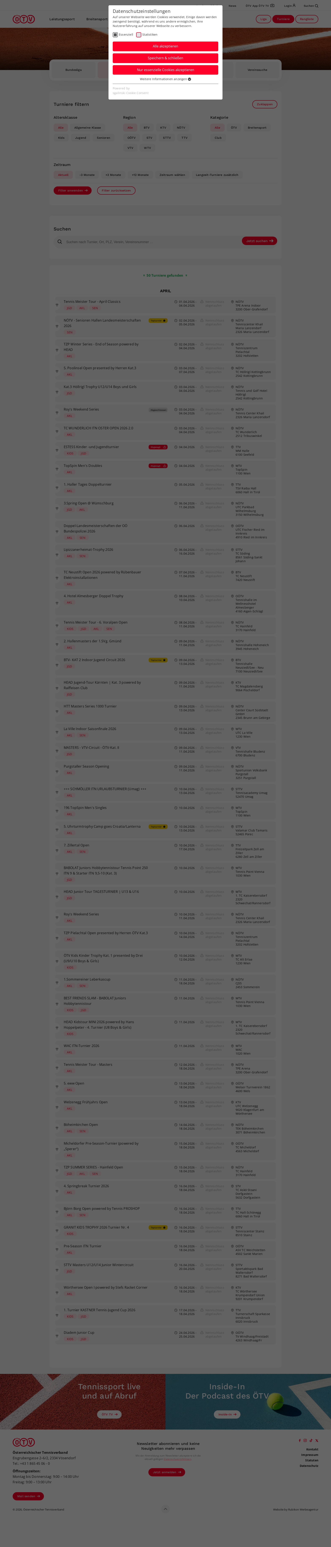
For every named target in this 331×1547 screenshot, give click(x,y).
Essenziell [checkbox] (126, 34)
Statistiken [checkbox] (149, 34)
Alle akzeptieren (165, 46)
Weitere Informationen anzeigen (165, 79)
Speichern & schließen (165, 58)
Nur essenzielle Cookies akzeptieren (165, 69)
